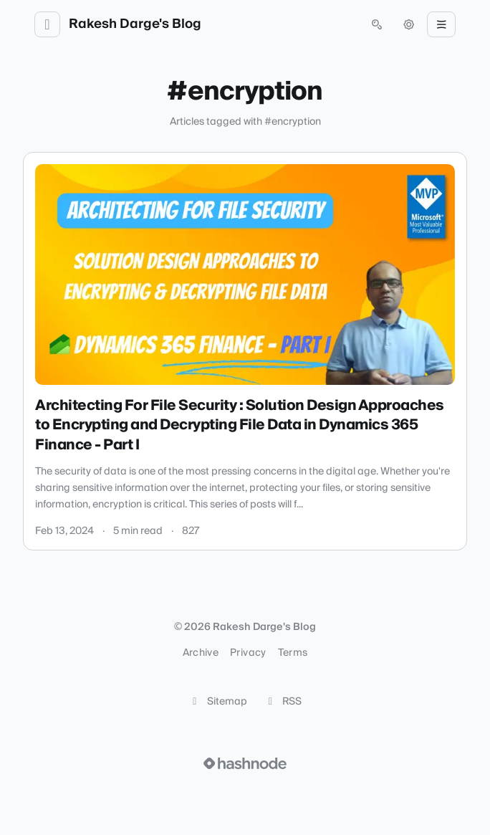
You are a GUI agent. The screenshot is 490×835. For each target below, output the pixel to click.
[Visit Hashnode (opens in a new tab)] (245, 763)
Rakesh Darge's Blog (135, 24)
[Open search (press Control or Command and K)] (377, 24)
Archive (200, 653)
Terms (293, 653)
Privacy (248, 653)
